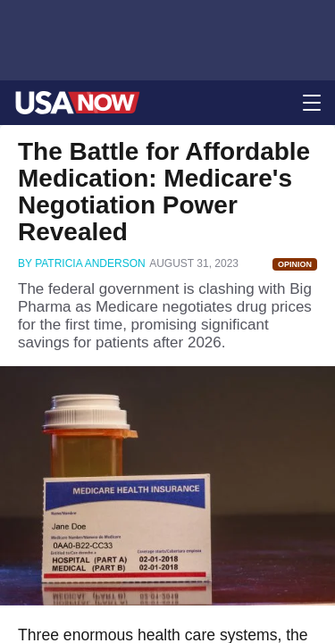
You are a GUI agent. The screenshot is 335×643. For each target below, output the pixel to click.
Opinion (295, 264)
